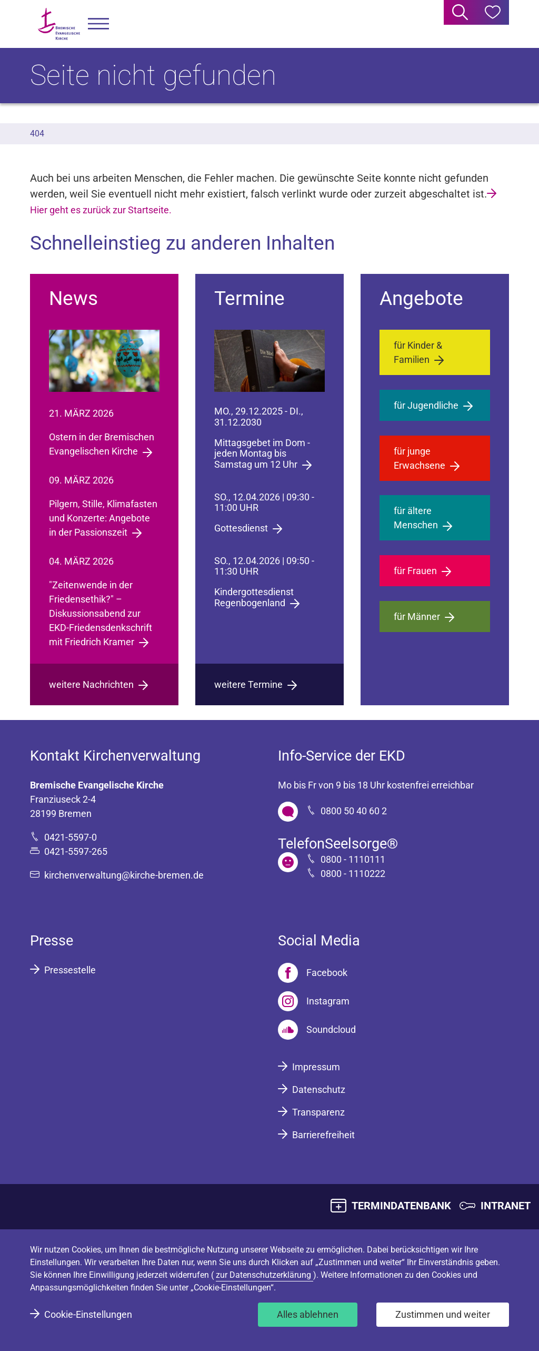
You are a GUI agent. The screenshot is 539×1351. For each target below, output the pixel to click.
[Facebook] (312, 973)
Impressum (316, 1066)
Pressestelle (70, 969)
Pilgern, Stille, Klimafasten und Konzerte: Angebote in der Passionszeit (103, 518)
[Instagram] (314, 1001)
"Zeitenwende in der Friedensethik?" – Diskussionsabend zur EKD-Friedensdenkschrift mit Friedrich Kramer (100, 613)
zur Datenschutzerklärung (264, 1275)
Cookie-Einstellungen (88, 1314)
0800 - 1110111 (353, 859)
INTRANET (506, 1205)
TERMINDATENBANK (401, 1205)
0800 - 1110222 (353, 873)
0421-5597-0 (70, 837)
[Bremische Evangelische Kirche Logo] (59, 24)
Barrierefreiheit (323, 1134)
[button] (98, 24)
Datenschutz (318, 1089)
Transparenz (318, 1112)
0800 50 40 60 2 (354, 810)
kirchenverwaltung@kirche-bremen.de (124, 875)
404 (37, 134)
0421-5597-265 (75, 851)
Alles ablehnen (307, 1314)
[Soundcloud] (317, 1030)
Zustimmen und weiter (442, 1314)
